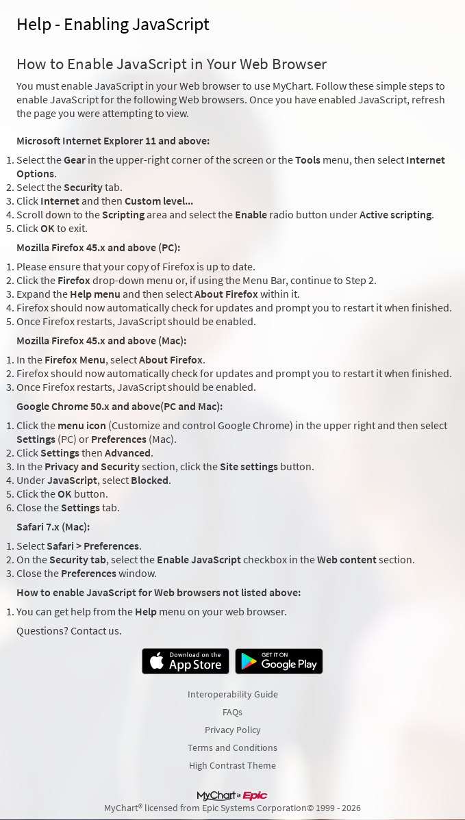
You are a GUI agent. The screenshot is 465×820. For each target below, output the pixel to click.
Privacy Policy (233, 729)
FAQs (232, 712)
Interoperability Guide (233, 694)
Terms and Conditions (232, 747)
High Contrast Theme (232, 765)
